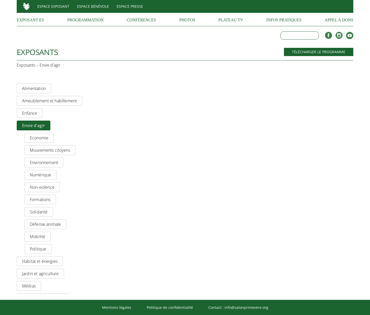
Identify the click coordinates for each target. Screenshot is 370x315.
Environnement (44, 162)
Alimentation (34, 88)
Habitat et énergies (40, 261)
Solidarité (39, 212)
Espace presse (130, 6)
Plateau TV (230, 20)
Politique (38, 249)
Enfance (29, 113)
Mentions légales (116, 307)
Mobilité (37, 236)
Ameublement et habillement (49, 101)
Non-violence (42, 187)
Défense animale (45, 224)
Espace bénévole (93, 6)
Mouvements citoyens (50, 150)
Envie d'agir (50, 65)
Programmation (85, 20)
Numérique (40, 175)
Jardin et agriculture (40, 273)
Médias (29, 286)
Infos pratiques (283, 20)
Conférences (141, 20)
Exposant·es (30, 20)
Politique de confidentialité (170, 307)
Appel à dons (339, 20)
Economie (39, 138)
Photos (187, 20)
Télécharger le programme (318, 51)
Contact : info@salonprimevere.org (238, 307)
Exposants (26, 65)
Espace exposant (53, 6)
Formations (40, 199)
